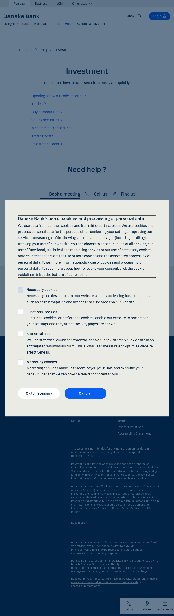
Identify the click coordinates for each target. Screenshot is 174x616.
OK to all (85, 393)
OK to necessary (39, 393)
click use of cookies (97, 262)
